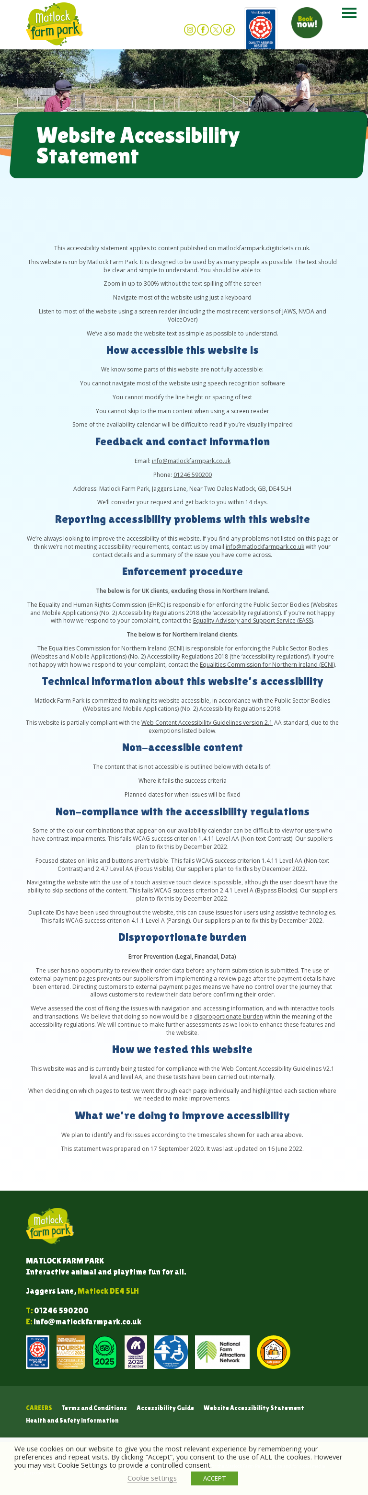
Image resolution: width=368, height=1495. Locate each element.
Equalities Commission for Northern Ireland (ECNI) (267, 665)
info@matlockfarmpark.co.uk (191, 461)
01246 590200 (192, 475)
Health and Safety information (72, 1420)
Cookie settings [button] (152, 1478)
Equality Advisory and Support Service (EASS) (253, 620)
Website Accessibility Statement (254, 1408)
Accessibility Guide (165, 1408)
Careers (39, 1408)
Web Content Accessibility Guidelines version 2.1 (207, 723)
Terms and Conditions (94, 1408)
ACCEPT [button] (214, 1478)
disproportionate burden (228, 1016)
